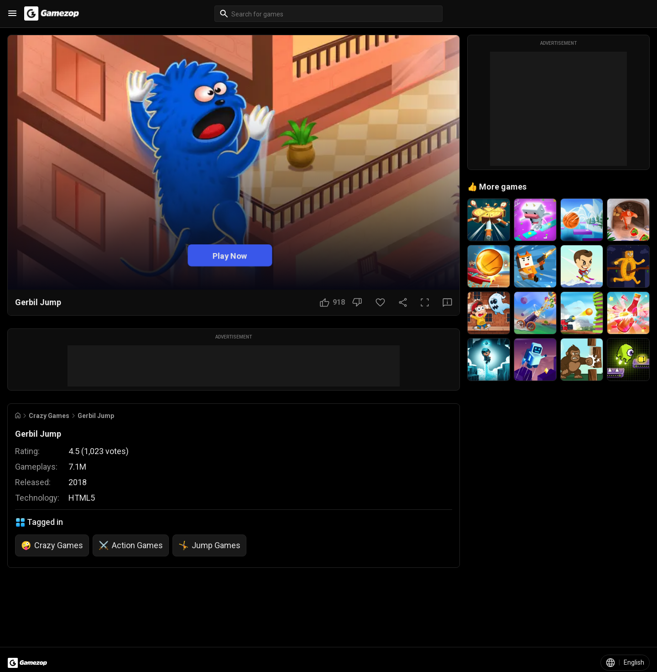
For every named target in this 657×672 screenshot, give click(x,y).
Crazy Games (49, 415)
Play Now (230, 255)
